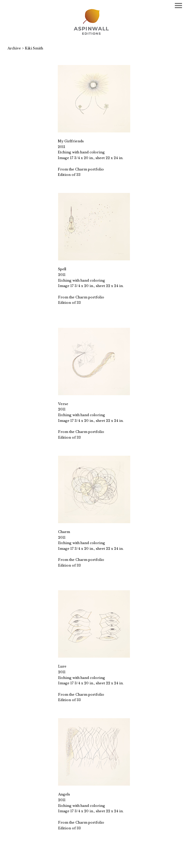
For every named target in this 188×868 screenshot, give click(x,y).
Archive (14, 48)
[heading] (94, 22)
